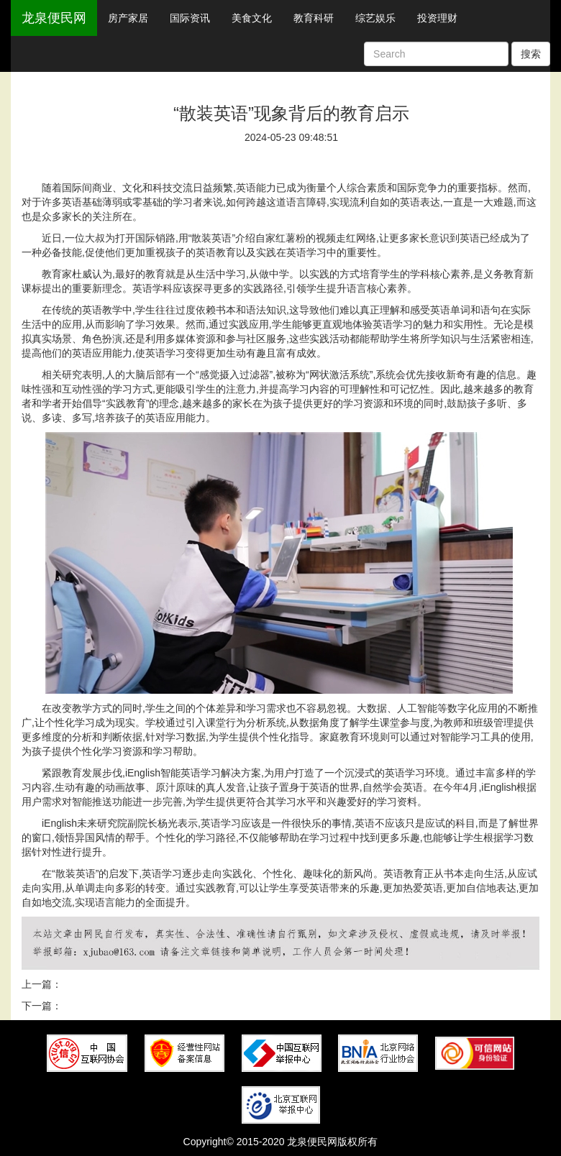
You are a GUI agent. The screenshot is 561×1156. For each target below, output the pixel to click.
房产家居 (128, 18)
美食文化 (252, 18)
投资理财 (437, 18)
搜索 (531, 54)
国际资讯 (190, 18)
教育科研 (313, 18)
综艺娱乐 (375, 18)
